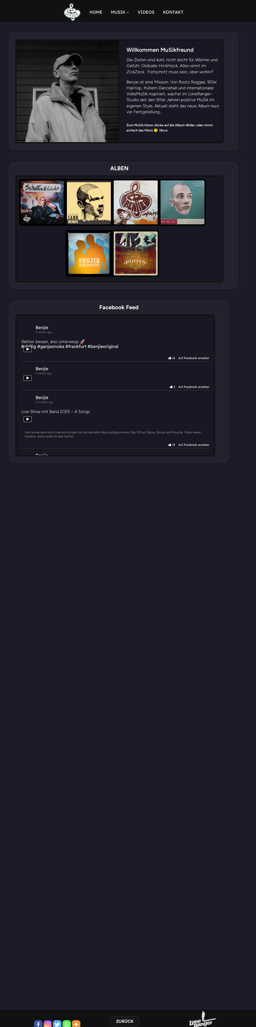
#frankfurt (80, 357)
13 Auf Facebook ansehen (209, 455)
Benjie (46, 338)
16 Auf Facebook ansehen (208, 368)
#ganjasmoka (55, 357)
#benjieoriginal (107, 357)
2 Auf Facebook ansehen (209, 397)
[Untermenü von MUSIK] (132, 12)
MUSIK (123, 12)
